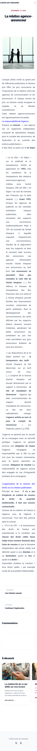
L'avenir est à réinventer (9, 3)
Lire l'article (10, 700)
